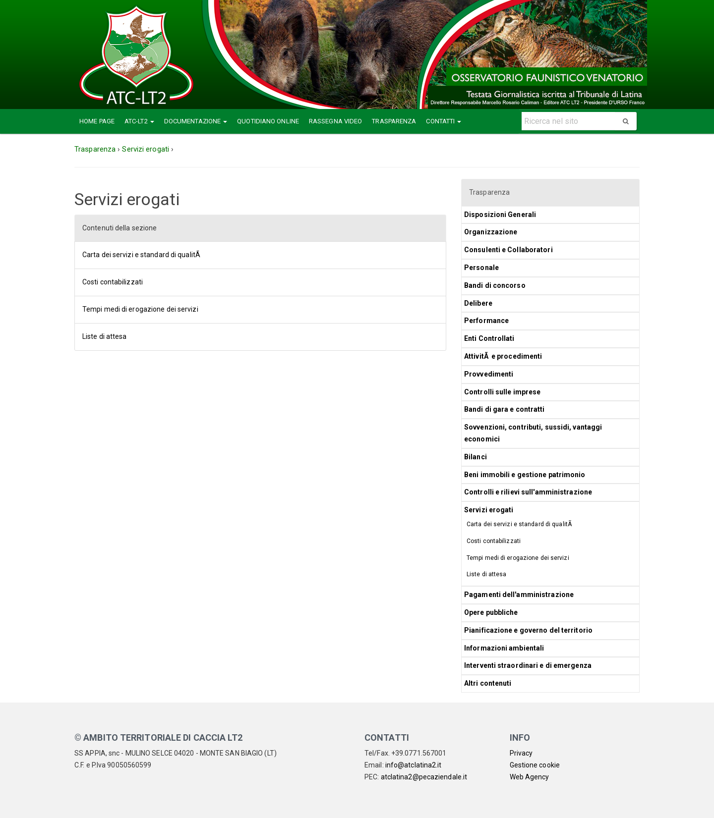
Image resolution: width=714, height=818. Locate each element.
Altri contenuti (488, 683)
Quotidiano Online (268, 121)
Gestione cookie (535, 765)
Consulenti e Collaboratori (508, 250)
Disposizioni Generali (500, 214)
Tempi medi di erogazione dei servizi (140, 309)
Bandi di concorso (495, 285)
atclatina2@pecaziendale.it (424, 777)
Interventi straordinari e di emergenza (528, 665)
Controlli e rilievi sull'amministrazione (528, 492)
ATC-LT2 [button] (139, 121)
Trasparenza (394, 121)
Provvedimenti (488, 374)
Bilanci (475, 457)
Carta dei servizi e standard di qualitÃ (142, 255)
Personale (481, 268)
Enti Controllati (490, 338)
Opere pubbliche (491, 612)
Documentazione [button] (196, 121)
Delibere (478, 303)
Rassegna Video (335, 121)
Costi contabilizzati (112, 282)
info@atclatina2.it (413, 765)
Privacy (521, 753)
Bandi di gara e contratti (504, 409)
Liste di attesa (104, 336)
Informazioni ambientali (504, 648)
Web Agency (529, 777)
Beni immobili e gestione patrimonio (525, 475)
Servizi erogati (489, 510)
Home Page (97, 121)
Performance (486, 321)
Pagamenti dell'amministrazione (519, 595)
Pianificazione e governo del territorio (528, 630)
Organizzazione (490, 232)
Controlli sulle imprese (502, 392)
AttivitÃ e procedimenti (503, 356)
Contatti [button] (443, 121)
